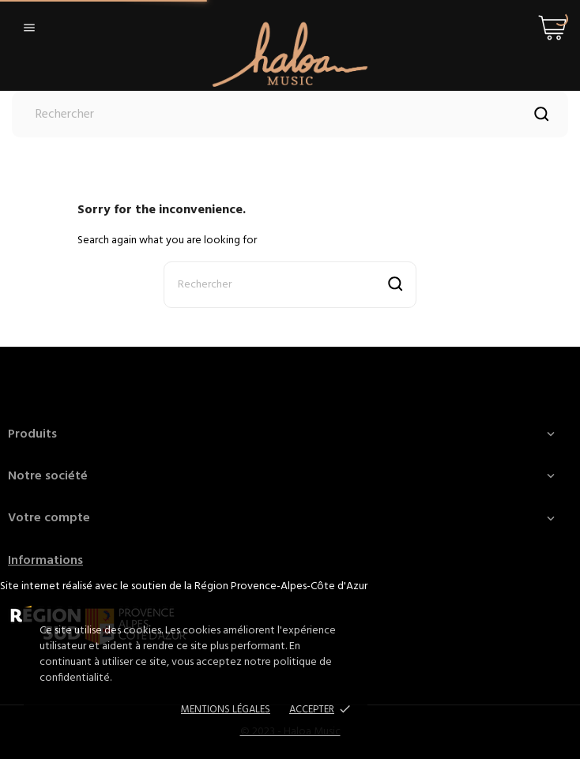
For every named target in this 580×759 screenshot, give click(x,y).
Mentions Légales (225, 709)
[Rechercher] (290, 114)
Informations (45, 560)
